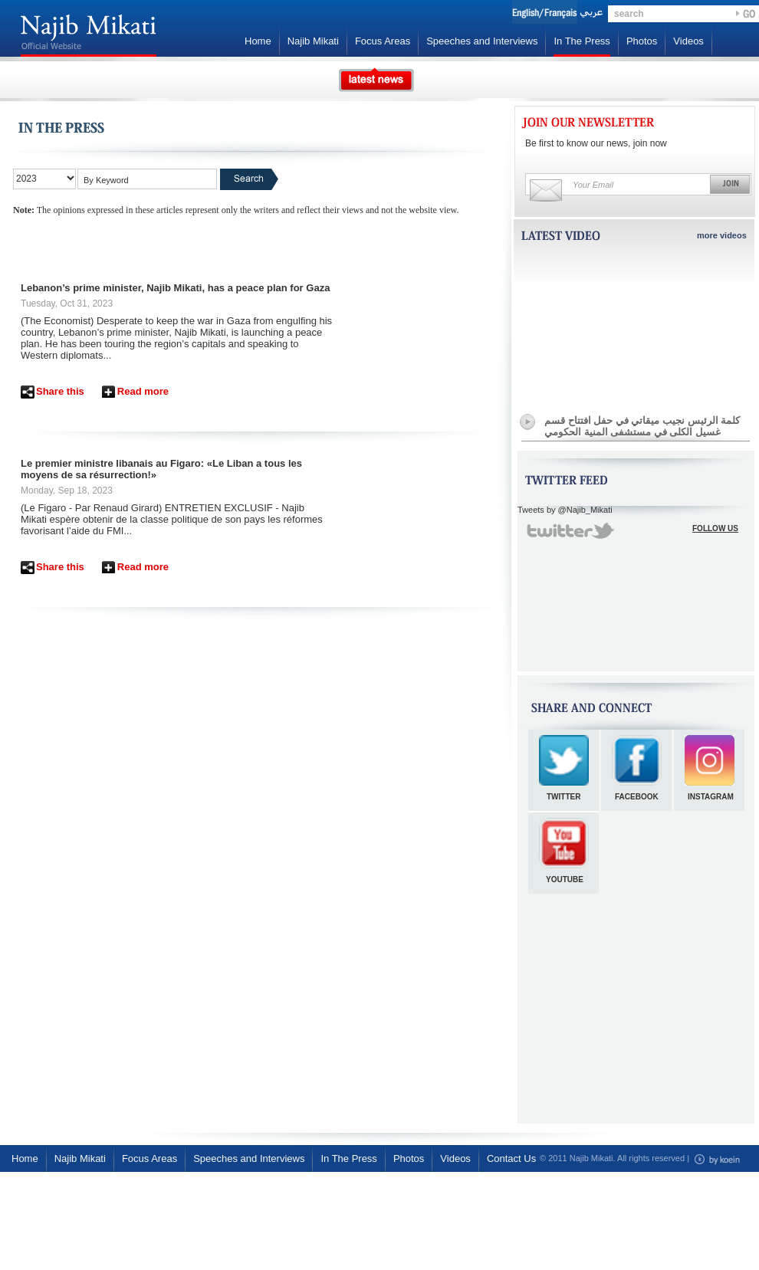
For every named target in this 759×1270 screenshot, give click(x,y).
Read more (143, 391)
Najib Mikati (313, 41)
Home (258, 41)
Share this (60, 391)
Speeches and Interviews (481, 41)
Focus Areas (382, 41)
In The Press (582, 41)
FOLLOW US (715, 528)
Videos (688, 41)
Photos (641, 41)
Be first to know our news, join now (596, 143)
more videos (722, 235)
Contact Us (511, 1158)
